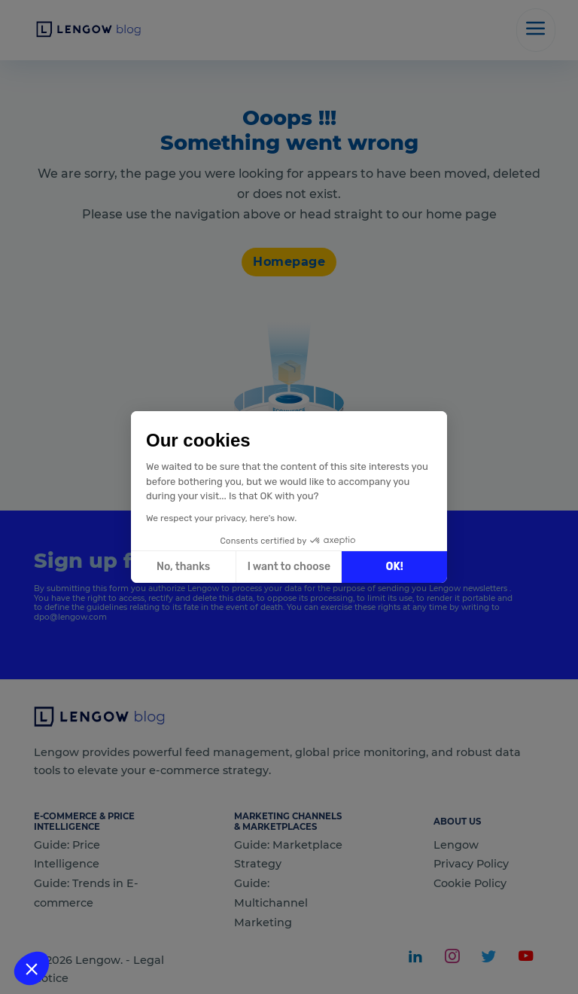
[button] (32, 968)
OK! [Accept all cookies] (394, 566)
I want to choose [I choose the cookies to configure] (289, 566)
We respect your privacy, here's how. (221, 518)
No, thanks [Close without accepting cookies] (183, 566)
